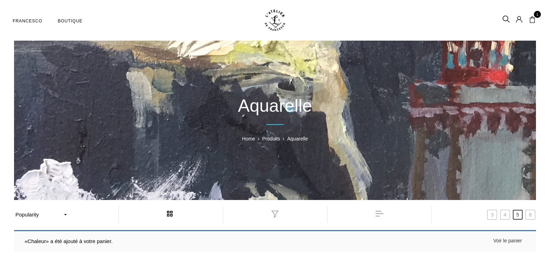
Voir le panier (507, 240)
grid (171, 213)
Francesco (28, 21)
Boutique (71, 21)
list (379, 213)
